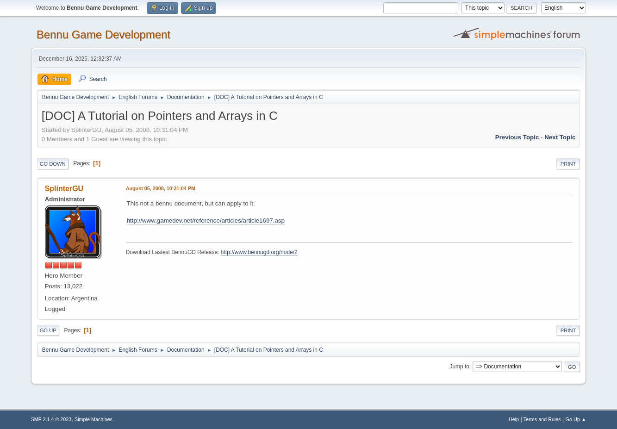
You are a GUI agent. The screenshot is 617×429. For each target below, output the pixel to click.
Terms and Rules (542, 419)
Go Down (53, 164)
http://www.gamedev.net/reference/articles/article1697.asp (206, 220)
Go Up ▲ (576, 419)
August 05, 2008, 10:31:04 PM (160, 188)
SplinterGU (64, 189)
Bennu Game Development (103, 34)
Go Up (48, 330)
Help (514, 419)
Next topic (559, 137)
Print (568, 164)
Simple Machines (93, 419)
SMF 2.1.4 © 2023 (51, 419)
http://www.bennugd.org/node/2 (259, 252)
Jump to (459, 366)
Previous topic (517, 137)
